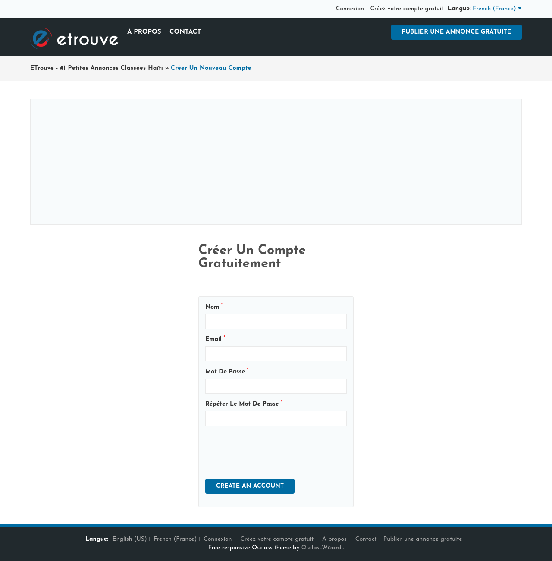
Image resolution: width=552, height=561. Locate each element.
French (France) (175, 539)
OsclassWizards (322, 548)
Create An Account (250, 486)
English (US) (130, 539)
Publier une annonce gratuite (456, 32)
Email (215, 339)
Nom (214, 306)
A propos (144, 32)
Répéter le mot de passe (243, 403)
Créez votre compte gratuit (406, 9)
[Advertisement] (276, 161)
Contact (185, 32)
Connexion (350, 9)
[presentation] (270, 449)
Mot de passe (226, 371)
